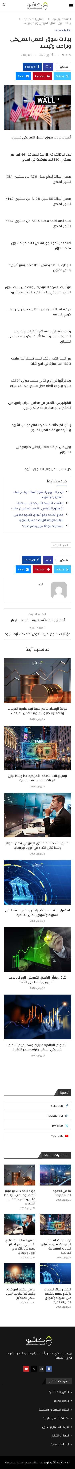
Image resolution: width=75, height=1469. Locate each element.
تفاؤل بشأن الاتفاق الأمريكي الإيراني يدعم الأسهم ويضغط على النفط (37, 979)
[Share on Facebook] (32, 67)
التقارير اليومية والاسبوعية (54, 1410)
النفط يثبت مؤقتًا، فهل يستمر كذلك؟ (42, 526)
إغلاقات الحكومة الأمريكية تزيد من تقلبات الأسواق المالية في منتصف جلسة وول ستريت (37, 506)
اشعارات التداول (60, 1436)
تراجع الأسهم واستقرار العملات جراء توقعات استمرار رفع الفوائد (38, 494)
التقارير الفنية (61, 1401)
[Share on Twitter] (62, 76)
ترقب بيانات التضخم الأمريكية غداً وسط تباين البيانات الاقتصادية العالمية (37, 778)
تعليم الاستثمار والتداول (55, 1427)
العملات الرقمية (60, 1444)
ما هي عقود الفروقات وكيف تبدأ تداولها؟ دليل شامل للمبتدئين (20, 1293)
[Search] (4, 6)
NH (63, 54)
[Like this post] (47, 67)
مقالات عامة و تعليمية (56, 1418)
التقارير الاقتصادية (34, 19)
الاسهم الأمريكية (60, 545)
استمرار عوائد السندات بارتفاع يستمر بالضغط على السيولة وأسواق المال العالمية (37, 912)
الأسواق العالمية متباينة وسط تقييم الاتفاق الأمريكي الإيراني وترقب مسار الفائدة (37, 1047)
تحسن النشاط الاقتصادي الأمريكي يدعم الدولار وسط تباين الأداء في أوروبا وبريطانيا (37, 845)
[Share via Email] (23, 76)
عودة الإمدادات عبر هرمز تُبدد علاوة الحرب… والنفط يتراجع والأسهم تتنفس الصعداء (37, 710)
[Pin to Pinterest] (42, 76)
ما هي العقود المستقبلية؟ (62, 1193)
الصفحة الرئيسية (62, 19)
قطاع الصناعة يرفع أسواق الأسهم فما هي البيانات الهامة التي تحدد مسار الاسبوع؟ (38, 517)
